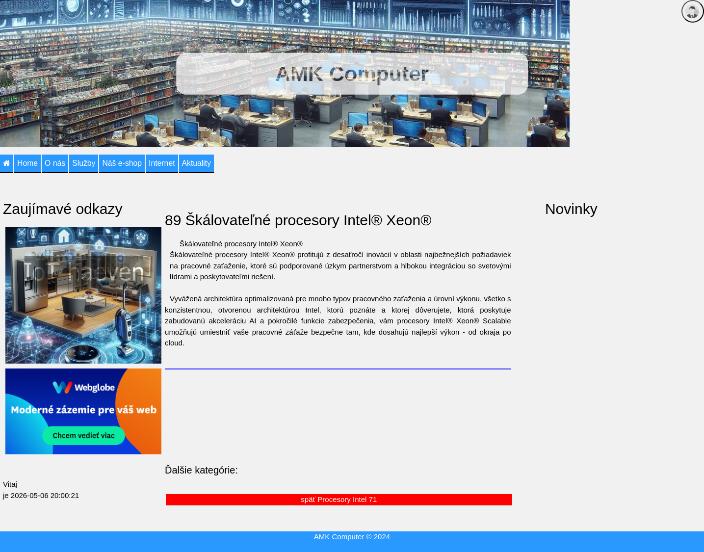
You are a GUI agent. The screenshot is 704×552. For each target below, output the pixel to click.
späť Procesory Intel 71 (339, 499)
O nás (55, 163)
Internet (162, 163)
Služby (83, 163)
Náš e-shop (122, 163)
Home (27, 163)
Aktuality (196, 163)
